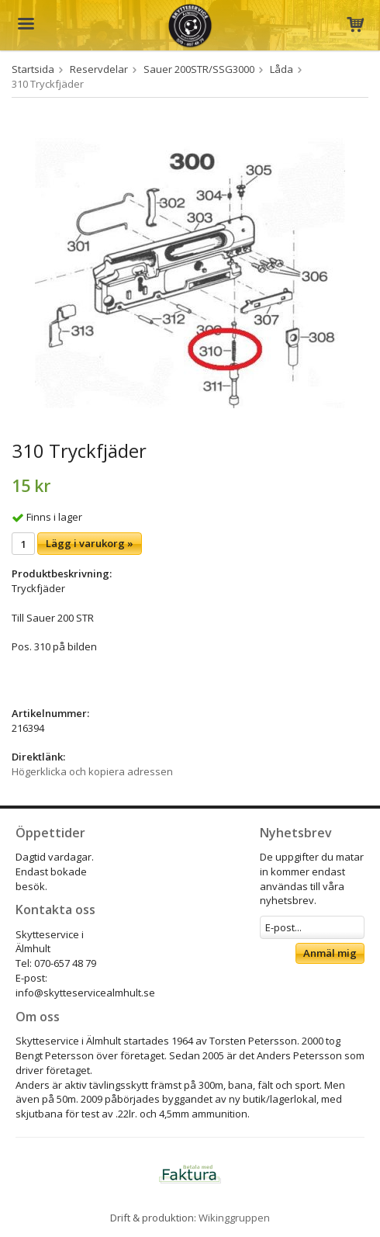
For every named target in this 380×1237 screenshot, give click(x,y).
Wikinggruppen (234, 1218)
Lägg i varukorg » (89, 543)
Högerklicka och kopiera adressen (92, 771)
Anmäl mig (330, 953)
